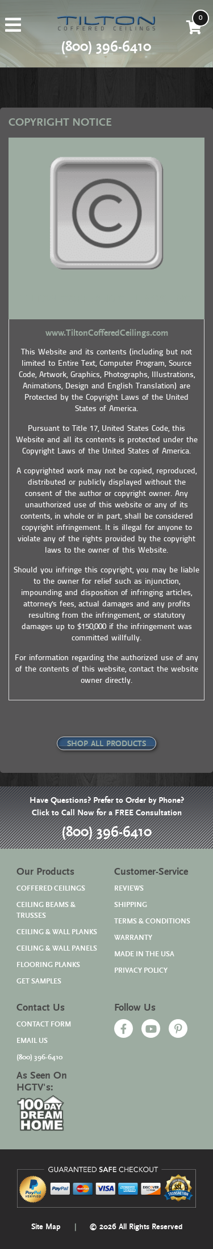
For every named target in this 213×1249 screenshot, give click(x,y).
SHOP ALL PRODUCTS (106, 743)
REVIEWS (129, 888)
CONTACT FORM (43, 1024)
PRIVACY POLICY (141, 970)
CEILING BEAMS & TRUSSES (46, 910)
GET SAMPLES (38, 981)
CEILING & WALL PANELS (56, 948)
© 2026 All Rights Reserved (135, 1226)
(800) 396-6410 (106, 832)
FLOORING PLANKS (48, 965)
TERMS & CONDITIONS (152, 921)
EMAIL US (32, 1041)
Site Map (46, 1226)
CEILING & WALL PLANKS (56, 932)
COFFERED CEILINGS (50, 888)
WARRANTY (133, 938)
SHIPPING (130, 905)
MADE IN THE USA (144, 954)
